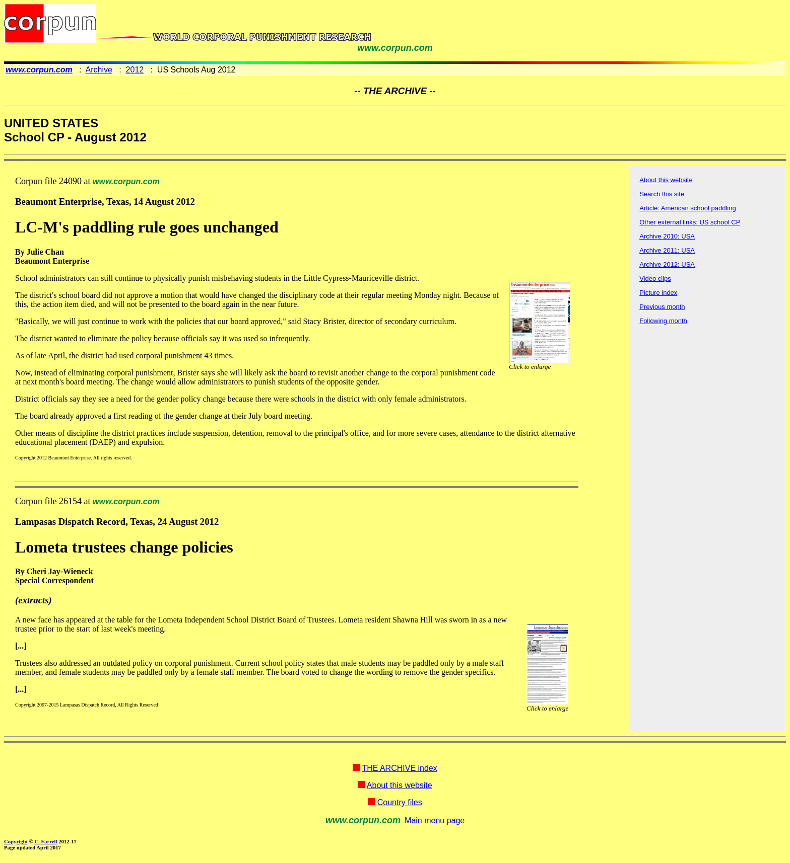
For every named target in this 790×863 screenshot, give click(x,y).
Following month (663, 321)
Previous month (662, 306)
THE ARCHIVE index (399, 768)
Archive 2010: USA (667, 236)
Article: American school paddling (687, 208)
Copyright (16, 841)
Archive (99, 69)
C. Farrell (45, 841)
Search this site (661, 194)
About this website (666, 180)
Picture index (658, 292)
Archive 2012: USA (667, 264)
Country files (399, 802)
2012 (135, 69)
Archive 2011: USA (667, 250)
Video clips (655, 278)
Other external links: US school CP (689, 222)
